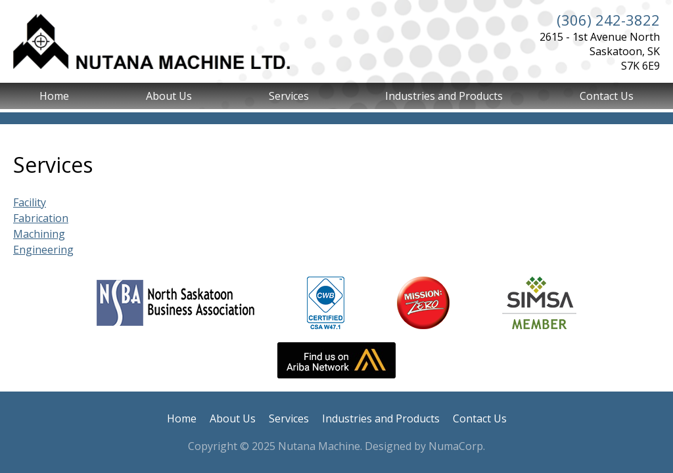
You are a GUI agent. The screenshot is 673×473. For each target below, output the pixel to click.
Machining (39, 234)
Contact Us (607, 96)
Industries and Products (444, 96)
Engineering (43, 249)
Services (289, 96)
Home (54, 96)
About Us (169, 96)
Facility (29, 202)
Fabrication (40, 218)
